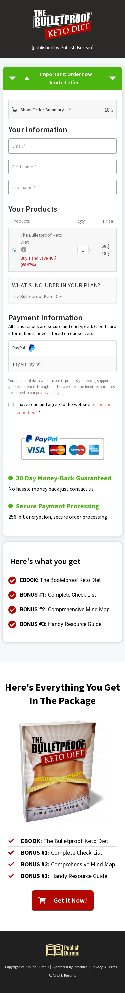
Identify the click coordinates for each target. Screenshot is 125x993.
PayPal (24, 348)
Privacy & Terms (104, 966)
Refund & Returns (62, 975)
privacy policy (47, 392)
